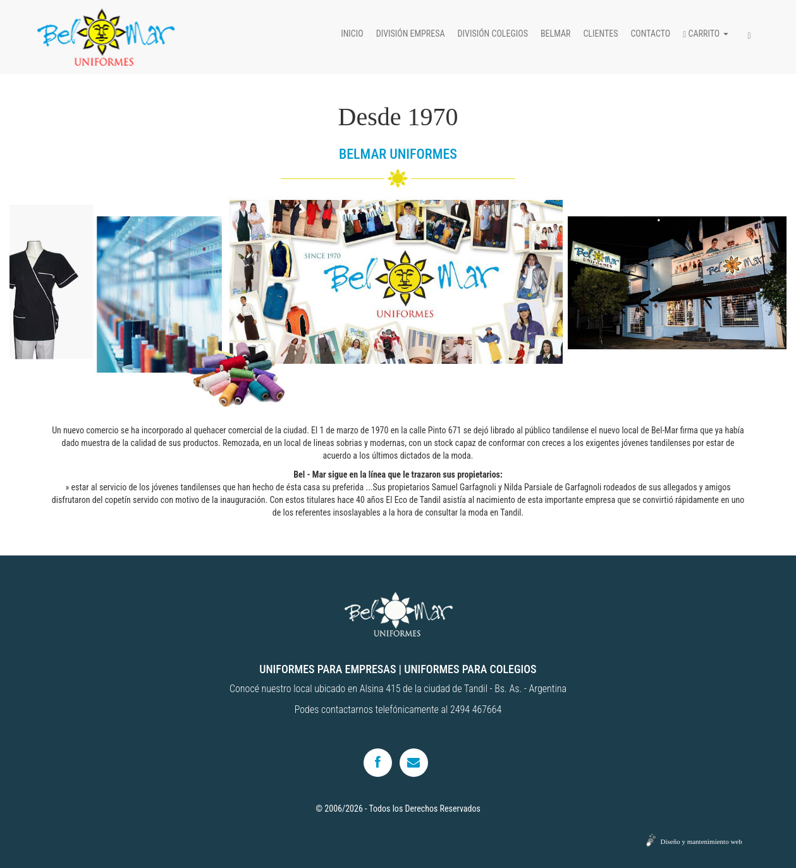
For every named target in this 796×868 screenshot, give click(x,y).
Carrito (705, 33)
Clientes (600, 33)
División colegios (493, 33)
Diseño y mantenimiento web (701, 841)
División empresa (410, 33)
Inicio (352, 33)
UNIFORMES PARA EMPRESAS (327, 669)
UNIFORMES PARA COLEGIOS (470, 669)
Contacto (650, 33)
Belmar (555, 33)
